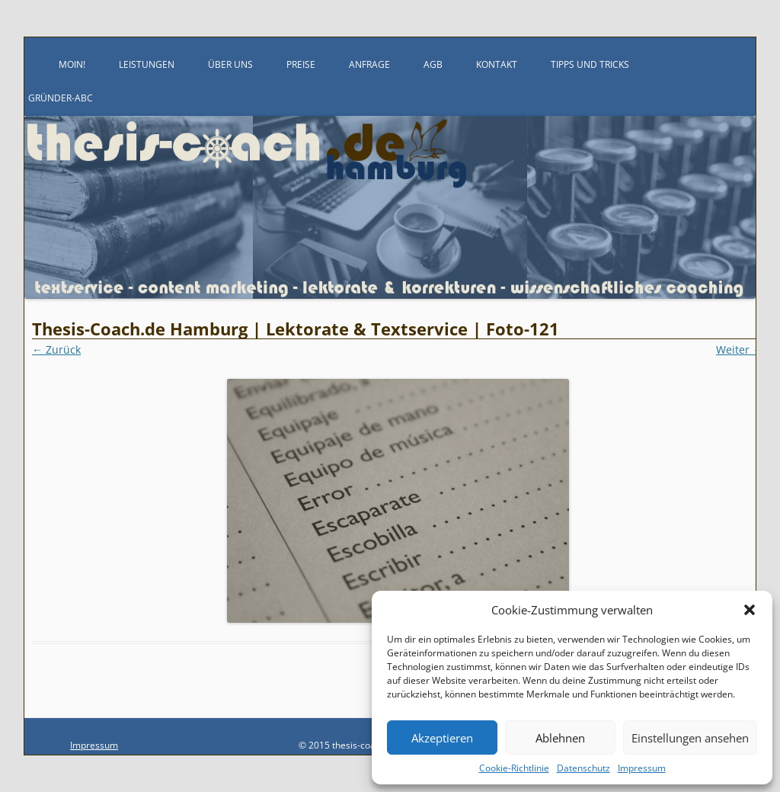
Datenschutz (583, 768)
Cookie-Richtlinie (514, 768)
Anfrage (369, 64)
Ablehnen (560, 738)
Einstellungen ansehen (690, 738)
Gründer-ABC (60, 97)
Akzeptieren (442, 738)
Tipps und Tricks (590, 64)
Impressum (642, 768)
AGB (433, 64)
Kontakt (496, 64)
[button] (749, 609)
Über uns (230, 64)
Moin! (72, 64)
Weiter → (739, 349)
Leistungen (146, 64)
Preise (300, 64)
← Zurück (56, 349)
